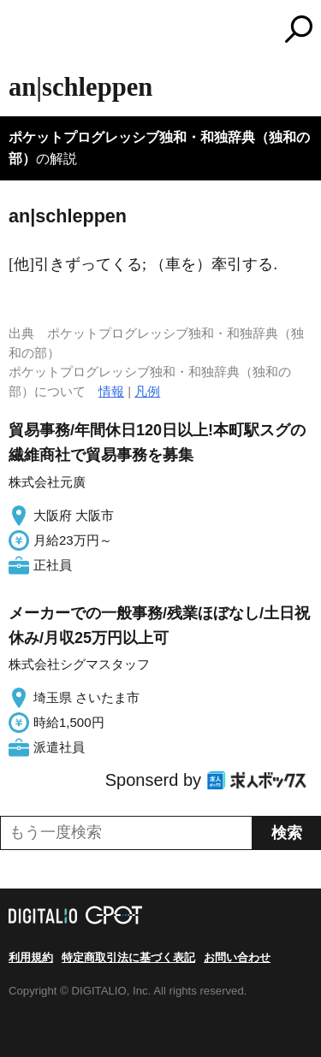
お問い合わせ (237, 957)
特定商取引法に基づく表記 (128, 957)
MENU (21, 31)
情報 (111, 391)
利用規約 (31, 957)
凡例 (147, 391)
